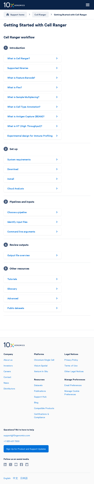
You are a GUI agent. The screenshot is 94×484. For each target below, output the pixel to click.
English (7, 478)
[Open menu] (87, 5)
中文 (15, 478)
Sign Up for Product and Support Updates (26, 448)
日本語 (24, 478)
